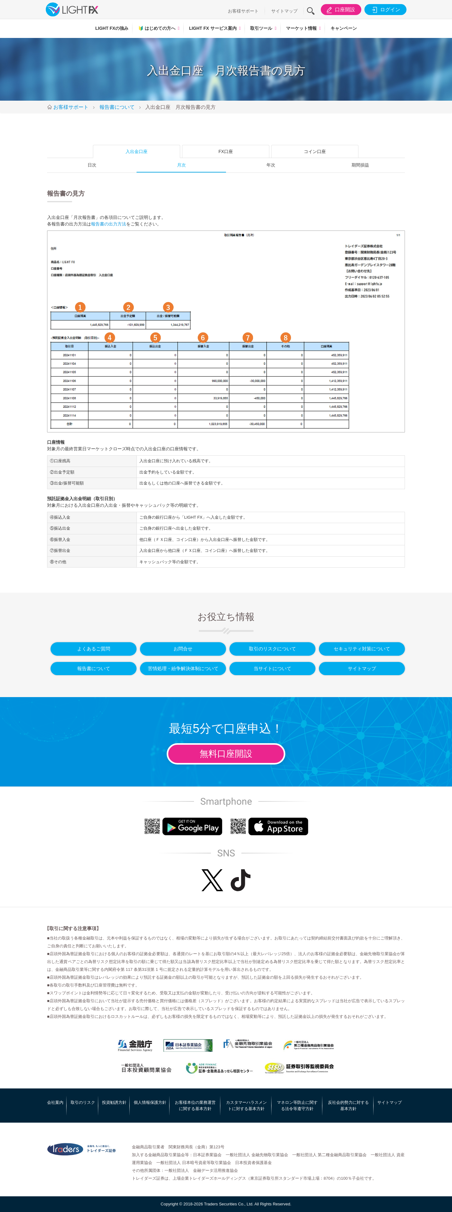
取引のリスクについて (272, 648)
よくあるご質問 (93, 648)
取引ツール (261, 28)
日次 (92, 164)
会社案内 (55, 1102)
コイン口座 (315, 151)
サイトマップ (284, 10)
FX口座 (225, 151)
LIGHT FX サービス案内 (213, 28)
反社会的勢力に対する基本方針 (348, 1105)
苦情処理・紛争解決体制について (183, 668)
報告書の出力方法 (108, 223)
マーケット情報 (301, 28)
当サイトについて (272, 668)
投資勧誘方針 (114, 1102)
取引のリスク (83, 1102)
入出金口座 (137, 151)
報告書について (93, 668)
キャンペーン (344, 28)
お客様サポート (243, 10)
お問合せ (183, 648)
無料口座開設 (226, 754)
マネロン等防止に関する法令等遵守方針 (297, 1105)
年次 (270, 164)
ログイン (385, 9)
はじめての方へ (156, 28)
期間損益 (360, 164)
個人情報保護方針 (150, 1102)
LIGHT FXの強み (111, 28)
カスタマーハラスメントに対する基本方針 (246, 1105)
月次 (181, 164)
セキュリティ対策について (362, 648)
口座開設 (340, 9)
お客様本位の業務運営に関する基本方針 (195, 1105)
